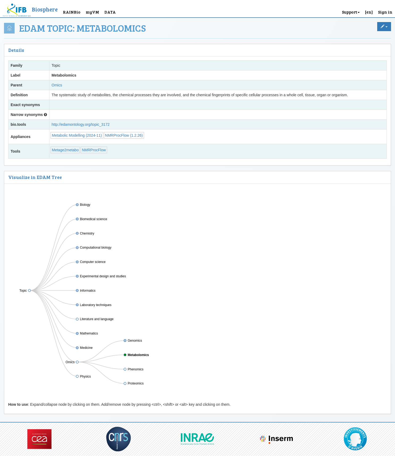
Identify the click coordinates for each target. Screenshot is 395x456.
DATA (110, 12)
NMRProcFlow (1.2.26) (124, 135)
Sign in (385, 12)
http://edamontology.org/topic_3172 (80, 124)
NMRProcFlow (94, 150)
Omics (56, 85)
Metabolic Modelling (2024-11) (77, 135)
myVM (92, 12)
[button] (368, 8)
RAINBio (71, 12)
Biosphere (45, 9)
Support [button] (351, 12)
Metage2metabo (65, 150)
